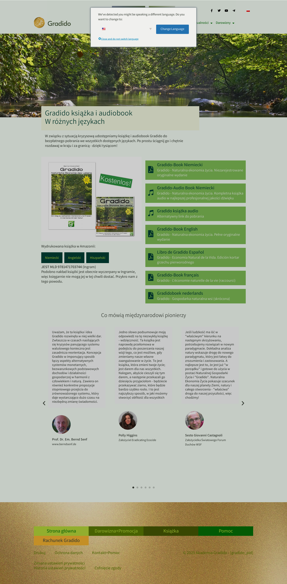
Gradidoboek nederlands (180, 294)
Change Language (172, 29)
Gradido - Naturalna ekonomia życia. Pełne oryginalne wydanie (198, 237)
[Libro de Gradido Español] (151, 257)
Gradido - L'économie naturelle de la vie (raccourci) (196, 281)
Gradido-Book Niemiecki (180, 165)
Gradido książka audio (178, 211)
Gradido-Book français (178, 275)
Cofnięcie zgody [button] (108, 568)
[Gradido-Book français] (151, 277)
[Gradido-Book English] (151, 234)
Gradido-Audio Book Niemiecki (186, 188)
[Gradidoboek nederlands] (151, 296)
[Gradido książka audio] (151, 213)
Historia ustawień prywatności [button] (59, 568)
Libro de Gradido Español (180, 253)
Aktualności (202, 23)
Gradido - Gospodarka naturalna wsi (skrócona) (193, 299)
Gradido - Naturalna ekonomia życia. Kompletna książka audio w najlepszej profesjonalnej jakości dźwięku (200, 196)
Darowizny (225, 23)
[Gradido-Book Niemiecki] (151, 169)
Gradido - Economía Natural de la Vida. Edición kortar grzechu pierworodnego (198, 260)
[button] (44, 403)
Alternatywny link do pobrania (180, 216)
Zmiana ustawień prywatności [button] (59, 563)
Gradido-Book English (177, 229)
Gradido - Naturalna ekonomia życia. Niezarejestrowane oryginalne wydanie (200, 173)
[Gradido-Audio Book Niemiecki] (151, 193)
